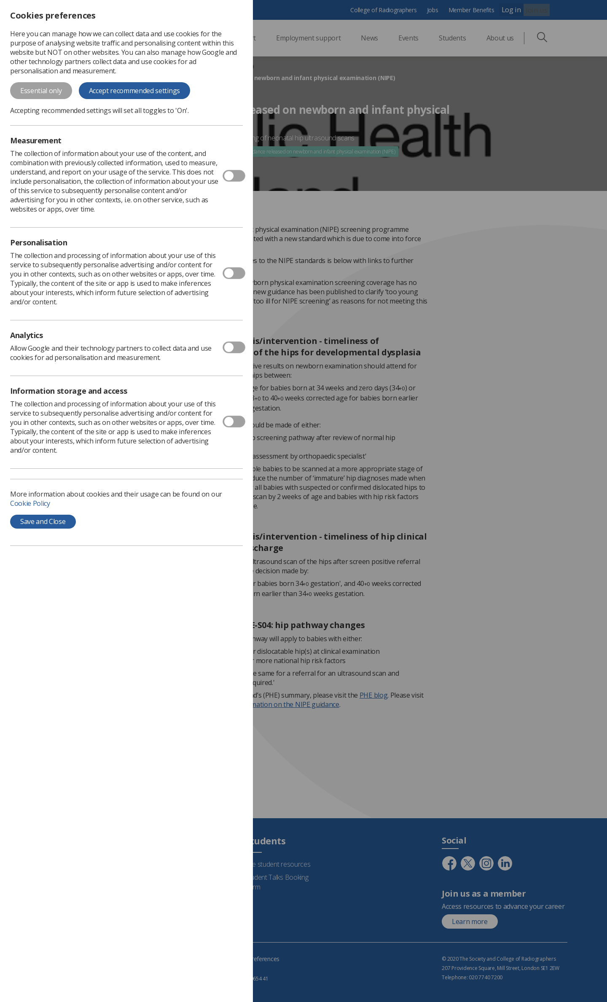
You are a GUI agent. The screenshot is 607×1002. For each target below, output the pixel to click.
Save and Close (43, 521)
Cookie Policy (30, 503)
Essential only (41, 90)
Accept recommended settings (134, 90)
